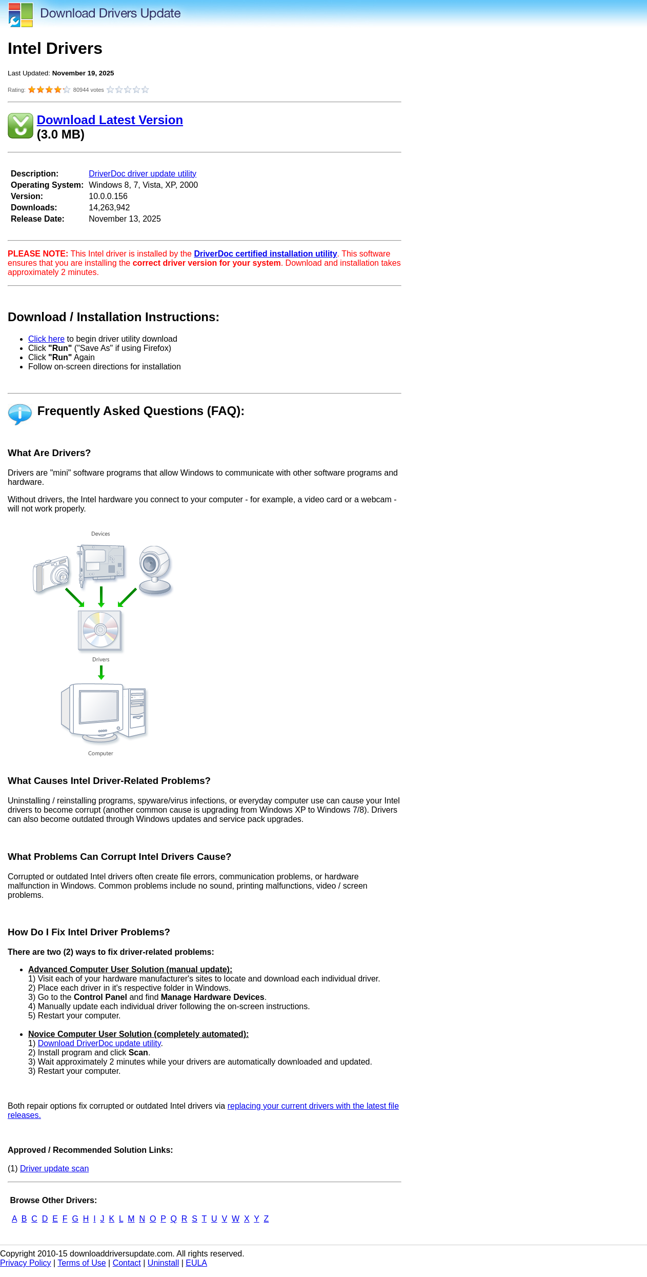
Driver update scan (54, 1168)
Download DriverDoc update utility (99, 1043)
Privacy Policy (25, 1263)
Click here (46, 339)
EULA (196, 1263)
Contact (127, 1263)
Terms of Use (81, 1263)
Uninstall (163, 1263)
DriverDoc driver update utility (142, 173)
